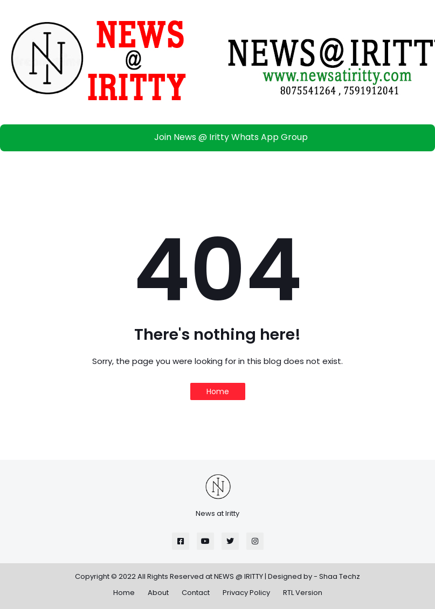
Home (217, 391)
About (158, 592)
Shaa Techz (339, 576)
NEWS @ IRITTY (238, 576)
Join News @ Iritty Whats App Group (220, 137)
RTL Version (302, 592)
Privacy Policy (246, 592)
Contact (196, 592)
